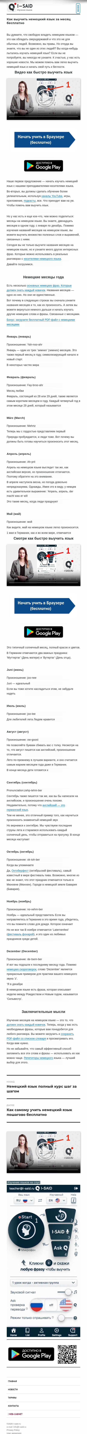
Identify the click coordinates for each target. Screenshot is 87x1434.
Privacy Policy (13, 1430)
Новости (13, 1389)
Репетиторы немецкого (38, 1057)
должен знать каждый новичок (26, 1024)
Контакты (13, 1405)
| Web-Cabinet (15, 1414)
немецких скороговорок (21, 969)
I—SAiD (25, 6)
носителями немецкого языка (42, 258)
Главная (12, 1381)
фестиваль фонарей (21, 934)
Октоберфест (20, 870)
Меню (78, 8)
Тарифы (12, 1397)
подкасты (30, 200)
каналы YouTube (51, 196)
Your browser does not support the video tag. (43, 99)
